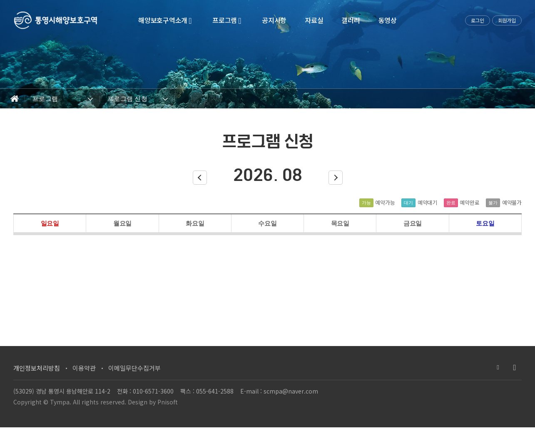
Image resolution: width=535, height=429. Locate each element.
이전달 (200, 179)
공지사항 (274, 20)
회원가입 (507, 20)
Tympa (60, 403)
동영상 (387, 20)
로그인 (477, 20)
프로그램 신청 (127, 98)
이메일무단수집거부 (134, 368)
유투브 (515, 368)
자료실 (314, 20)
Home (12, 99)
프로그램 (228, 20)
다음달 (335, 179)
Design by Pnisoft (153, 403)
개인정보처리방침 (36, 368)
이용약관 (84, 368)
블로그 (498, 368)
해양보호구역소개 (166, 20)
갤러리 (350, 20)
